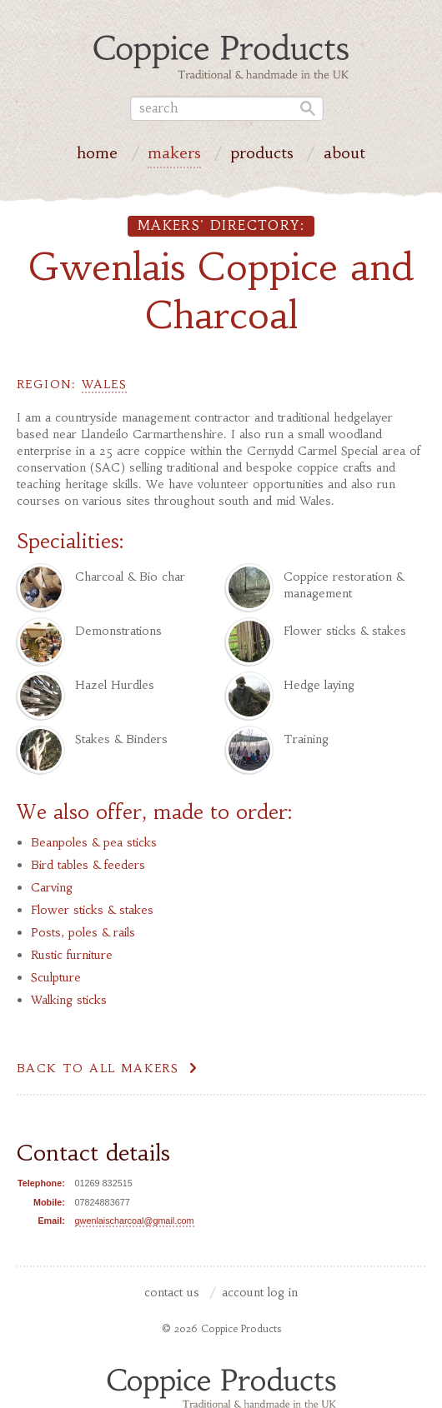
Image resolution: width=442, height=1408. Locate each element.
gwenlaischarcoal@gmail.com (134, 1221)
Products (262, 154)
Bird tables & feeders (88, 864)
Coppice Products (221, 1387)
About (344, 154)
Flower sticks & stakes (92, 909)
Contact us (171, 1293)
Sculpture (56, 977)
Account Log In (260, 1293)
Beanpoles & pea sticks (94, 842)
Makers (174, 154)
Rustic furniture (72, 954)
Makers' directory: (221, 225)
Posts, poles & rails (83, 932)
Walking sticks (69, 999)
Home (97, 154)
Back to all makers (97, 1068)
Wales (104, 384)
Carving (52, 887)
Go (305, 108)
